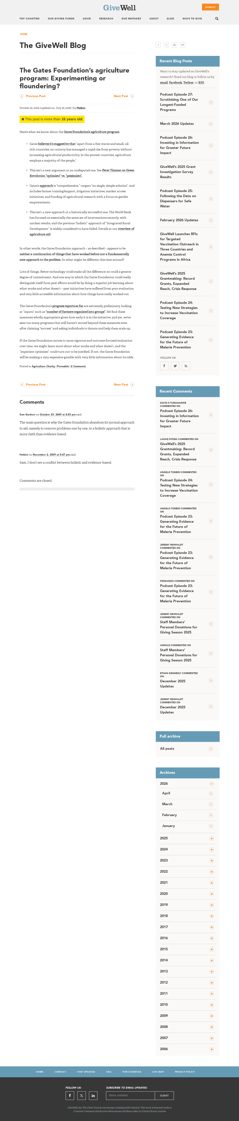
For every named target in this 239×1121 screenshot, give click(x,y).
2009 (164, 1016)
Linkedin (93, 1095)
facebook (158, 44)
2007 (164, 1038)
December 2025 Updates (179, 680)
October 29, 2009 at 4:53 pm (58, 414)
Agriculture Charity (43, 366)
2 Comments (78, 366)
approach (46, 185)
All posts (167, 749)
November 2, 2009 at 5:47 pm (51, 455)
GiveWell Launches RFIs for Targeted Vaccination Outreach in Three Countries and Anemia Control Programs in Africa (179, 247)
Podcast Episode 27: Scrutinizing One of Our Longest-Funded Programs (179, 102)
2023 (164, 860)
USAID (87, 19)
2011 (164, 994)
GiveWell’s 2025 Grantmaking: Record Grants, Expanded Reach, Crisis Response (178, 281)
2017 (164, 927)
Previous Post (36, 96)
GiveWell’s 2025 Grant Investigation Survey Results (178, 172)
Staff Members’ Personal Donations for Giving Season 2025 (179, 623)
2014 (164, 960)
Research (106, 19)
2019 (164, 905)
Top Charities (30, 19)
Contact (60, 1072)
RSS (201, 82)
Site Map (158, 1072)
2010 (164, 1005)
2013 (164, 971)
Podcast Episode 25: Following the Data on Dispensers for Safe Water (178, 198)
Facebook (175, 82)
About (154, 19)
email (182, 44)
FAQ (109, 1072)
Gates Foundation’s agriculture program (91, 132)
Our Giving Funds (61, 19)
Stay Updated (86, 1072)
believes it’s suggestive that (57, 144)
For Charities (132, 1072)
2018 (164, 916)
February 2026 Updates (179, 220)
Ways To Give (192, 19)
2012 (164, 982)
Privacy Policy (185, 1072)
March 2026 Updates (177, 124)
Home (23, 34)
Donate (210, 7)
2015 (164, 949)
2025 (164, 838)
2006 (164, 1049)
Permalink (63, 366)
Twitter (188, 82)
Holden (81, 108)
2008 (164, 1027)
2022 (164, 872)
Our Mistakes (131, 19)
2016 (164, 938)
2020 (164, 894)
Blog (170, 19)
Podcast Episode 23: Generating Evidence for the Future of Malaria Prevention (177, 339)
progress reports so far (67, 306)
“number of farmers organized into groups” (75, 311)
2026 (164, 784)
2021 (164, 883)
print (174, 44)
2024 (164, 849)
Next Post (121, 96)
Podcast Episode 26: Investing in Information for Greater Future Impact (179, 145)
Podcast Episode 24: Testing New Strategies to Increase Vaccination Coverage (179, 310)
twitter (166, 44)
